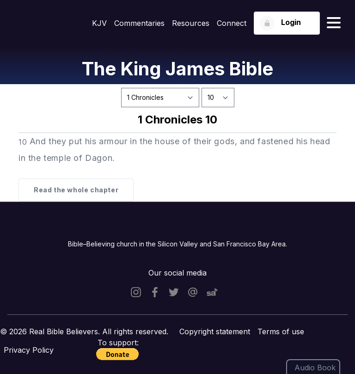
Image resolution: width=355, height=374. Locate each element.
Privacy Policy (29, 350)
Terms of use (280, 331)
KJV (99, 23)
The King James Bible (177, 68)
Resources (190, 23)
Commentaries (139, 23)
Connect (231, 23)
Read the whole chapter (76, 190)
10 (22, 142)
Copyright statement (214, 331)
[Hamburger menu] (334, 23)
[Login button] (287, 23)
